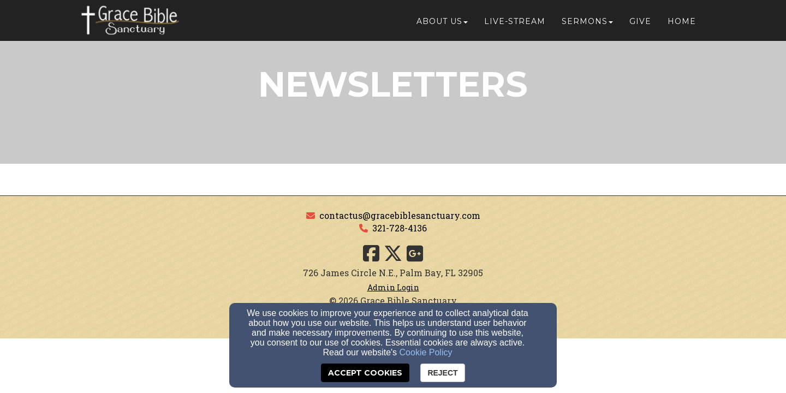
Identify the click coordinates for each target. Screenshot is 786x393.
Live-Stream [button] (514, 23)
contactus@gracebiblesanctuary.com (399, 215)
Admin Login (393, 287)
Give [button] (640, 23)
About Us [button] (442, 23)
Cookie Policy (426, 352)
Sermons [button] (587, 23)
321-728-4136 (399, 228)
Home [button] (682, 23)
